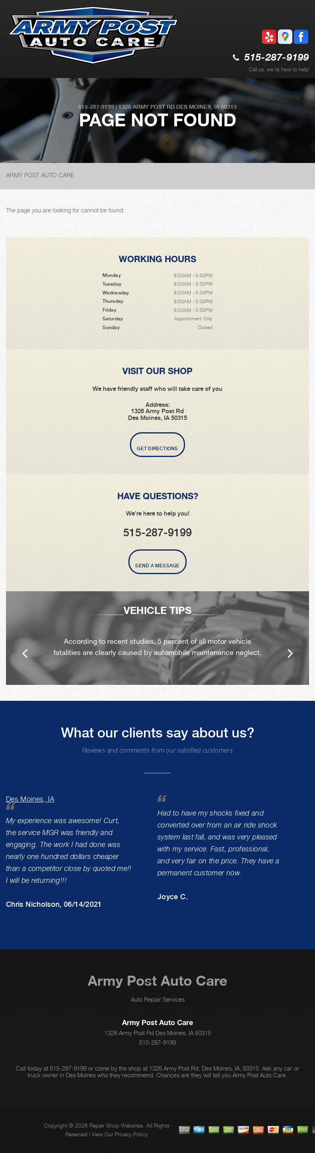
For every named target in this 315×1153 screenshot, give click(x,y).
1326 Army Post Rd (146, 107)
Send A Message (157, 566)
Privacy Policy (131, 1134)
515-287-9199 (276, 58)
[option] (157, 638)
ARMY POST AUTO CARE (40, 174)
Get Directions (157, 448)
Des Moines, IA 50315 (206, 107)
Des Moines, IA (30, 799)
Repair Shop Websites (116, 1125)
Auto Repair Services (158, 999)
